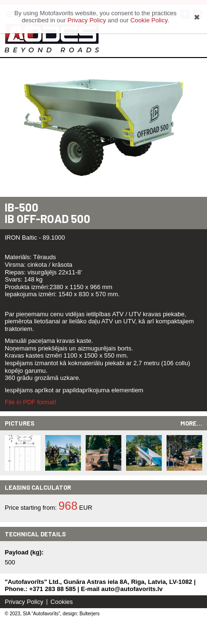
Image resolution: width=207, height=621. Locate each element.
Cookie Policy (149, 20)
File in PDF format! (30, 402)
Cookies (61, 601)
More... (191, 423)
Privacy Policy (24, 601)
